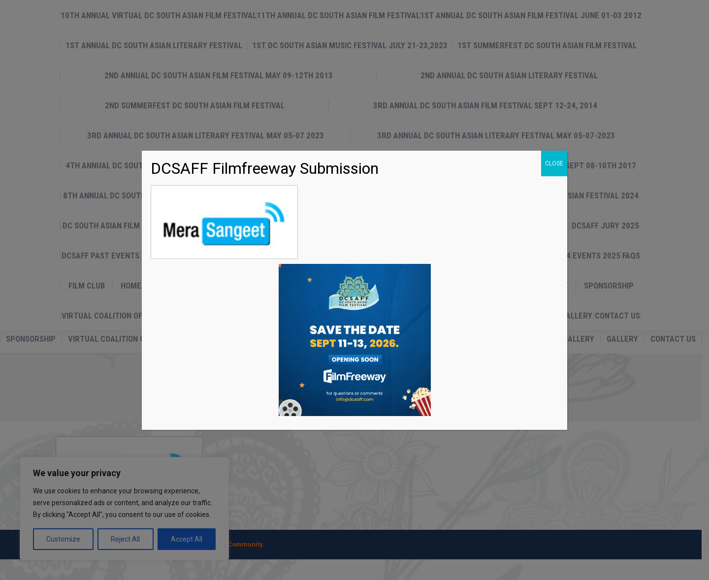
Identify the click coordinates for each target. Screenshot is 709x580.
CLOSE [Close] (554, 163)
